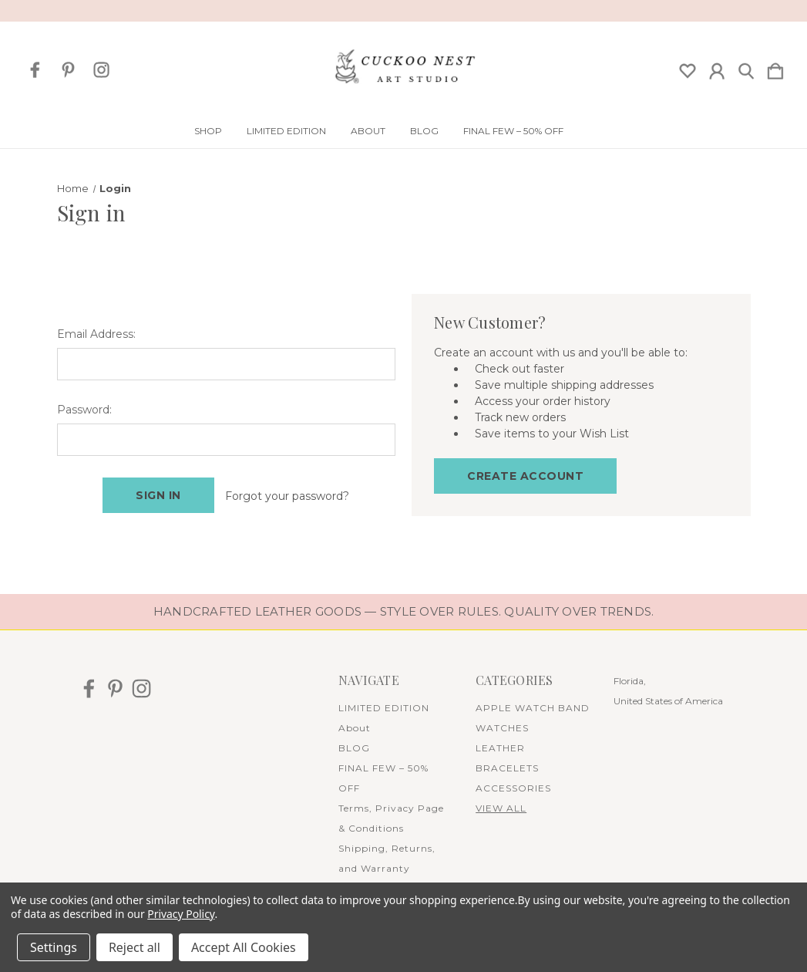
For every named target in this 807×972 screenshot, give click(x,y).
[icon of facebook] (35, 70)
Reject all (134, 947)
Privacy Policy (180, 913)
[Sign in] (716, 68)
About (368, 131)
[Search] (746, 68)
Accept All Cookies (243, 947)
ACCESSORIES (513, 787)
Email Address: (96, 334)
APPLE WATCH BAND (533, 707)
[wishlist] (687, 68)
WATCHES (502, 727)
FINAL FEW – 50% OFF (513, 131)
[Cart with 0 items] (775, 68)
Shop (208, 131)
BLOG (424, 131)
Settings (53, 947)
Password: (84, 410)
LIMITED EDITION (286, 131)
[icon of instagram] (101, 70)
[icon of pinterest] (68, 70)
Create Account (525, 476)
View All (501, 807)
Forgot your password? (287, 496)
